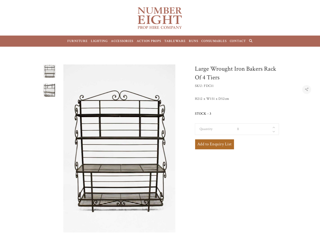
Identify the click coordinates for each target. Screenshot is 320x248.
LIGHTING (99, 41)
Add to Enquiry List (214, 144)
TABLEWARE (175, 41)
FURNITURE (77, 41)
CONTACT (238, 41)
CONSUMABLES (213, 41)
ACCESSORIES (122, 41)
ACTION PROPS (149, 41)
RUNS (193, 41)
